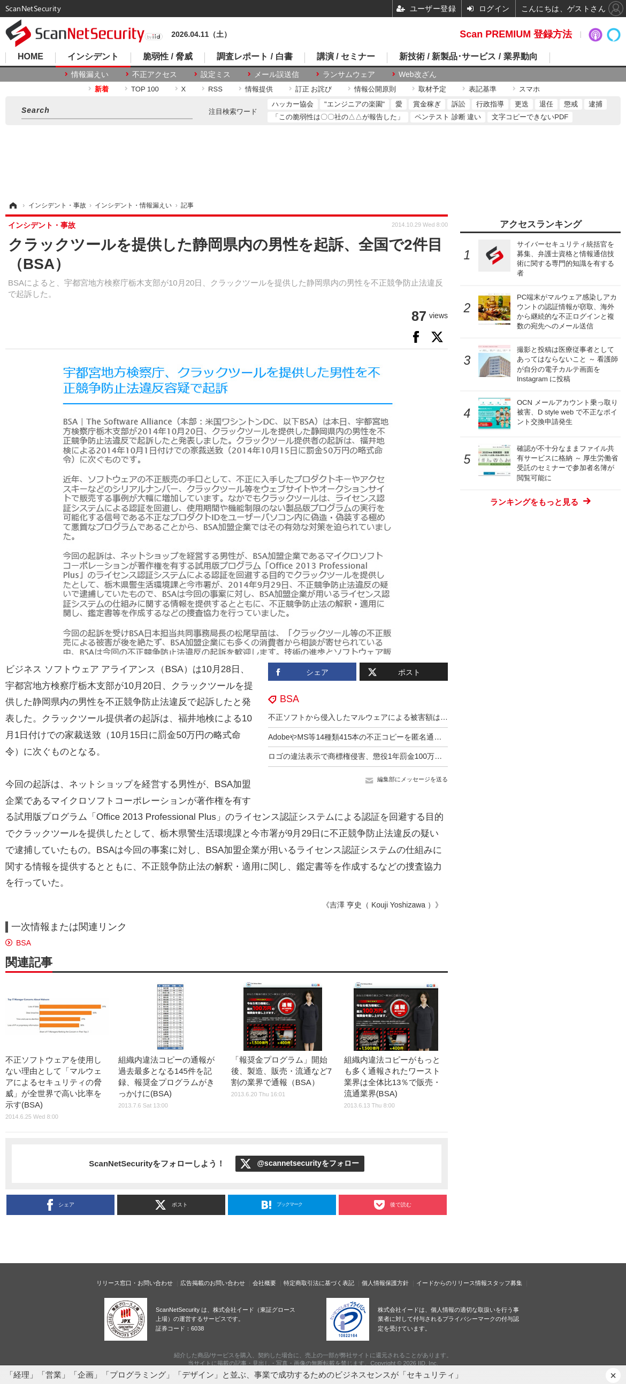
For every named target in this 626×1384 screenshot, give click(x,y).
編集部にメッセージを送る (412, 779)
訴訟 (458, 104)
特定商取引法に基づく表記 (319, 1283)
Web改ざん (418, 74)
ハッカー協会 (293, 104)
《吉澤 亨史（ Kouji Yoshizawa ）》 (382, 905)
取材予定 (432, 89)
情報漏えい (90, 74)
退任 (546, 104)
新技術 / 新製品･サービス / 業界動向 (468, 56)
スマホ (529, 89)
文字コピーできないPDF (530, 117)
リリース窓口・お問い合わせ (134, 1283)
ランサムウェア (349, 74)
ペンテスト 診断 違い (448, 117)
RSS (215, 89)
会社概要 (264, 1283)
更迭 (522, 104)
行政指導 (490, 104)
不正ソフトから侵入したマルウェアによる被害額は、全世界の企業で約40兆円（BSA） (414, 717)
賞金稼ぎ (427, 104)
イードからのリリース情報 (451, 1283)
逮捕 (595, 104)
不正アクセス (154, 74)
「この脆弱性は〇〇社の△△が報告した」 (338, 117)
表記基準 (483, 89)
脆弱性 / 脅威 (168, 56)
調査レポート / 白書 (254, 56)
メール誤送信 (276, 74)
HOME (30, 56)
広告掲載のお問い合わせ (212, 1283)
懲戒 (571, 104)
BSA (289, 699)
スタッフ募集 (504, 1283)
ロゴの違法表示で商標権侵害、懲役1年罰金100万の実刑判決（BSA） (385, 756)
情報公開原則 (375, 89)
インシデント (93, 56)
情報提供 (259, 89)
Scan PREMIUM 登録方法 (516, 34)
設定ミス (216, 74)
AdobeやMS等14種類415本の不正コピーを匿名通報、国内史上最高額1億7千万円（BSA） (419, 737)
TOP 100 (145, 89)
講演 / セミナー (346, 56)
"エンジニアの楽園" (354, 104)
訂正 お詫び (313, 89)
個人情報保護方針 (385, 1283)
